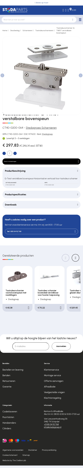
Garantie (6, 389)
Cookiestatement (10, 458)
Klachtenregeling (52, 400)
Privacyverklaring (49, 452)
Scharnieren (27, 30)
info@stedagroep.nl (52, 429)
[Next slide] (75, 260)
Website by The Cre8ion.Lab (14, 463)
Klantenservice (51, 372)
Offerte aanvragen (53, 383)
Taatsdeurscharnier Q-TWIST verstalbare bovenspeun (65, 30)
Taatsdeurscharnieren (44, 30)
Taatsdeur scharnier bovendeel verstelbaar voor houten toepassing (48, 295)
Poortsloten (8, 419)
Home (4, 30)
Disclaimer (32, 452)
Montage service (52, 377)
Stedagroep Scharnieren (41, 127)
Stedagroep (47, 134)
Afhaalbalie (49, 389)
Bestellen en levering (12, 372)
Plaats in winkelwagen (41, 162)
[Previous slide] (65, 260)
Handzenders (9, 425)
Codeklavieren (9, 414)
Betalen (6, 377)
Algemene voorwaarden (12, 452)
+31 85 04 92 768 (51, 427)
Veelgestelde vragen (54, 394)
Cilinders (6, 431)
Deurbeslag (14, 30)
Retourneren (8, 383)
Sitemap (26, 458)
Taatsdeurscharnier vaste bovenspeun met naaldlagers (16, 295)
